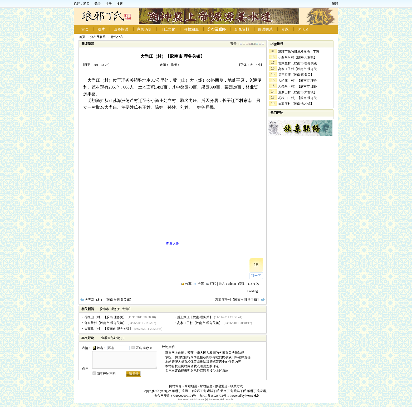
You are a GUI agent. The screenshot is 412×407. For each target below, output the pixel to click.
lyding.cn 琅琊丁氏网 (173, 391)
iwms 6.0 (252, 396)
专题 (285, 29)
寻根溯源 (191, 29)
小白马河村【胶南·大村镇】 (297, 57)
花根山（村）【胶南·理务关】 (105, 317)
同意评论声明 (106, 374)
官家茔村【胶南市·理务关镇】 (105, 323)
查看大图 (172, 244)
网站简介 (175, 386)
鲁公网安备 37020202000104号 (175, 395)
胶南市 (104, 309)
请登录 (134, 374)
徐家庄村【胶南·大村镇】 (296, 104)
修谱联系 (265, 29)
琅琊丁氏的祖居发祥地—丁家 (298, 51)
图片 (101, 29)
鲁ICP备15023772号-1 (213, 396)
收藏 (188, 284)
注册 (108, 4)
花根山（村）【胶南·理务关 (297, 98)
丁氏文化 (167, 29)
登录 (97, 4)
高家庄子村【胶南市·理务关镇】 (237, 300)
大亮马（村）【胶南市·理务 (297, 86)
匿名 (139, 348)
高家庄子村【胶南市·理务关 (297, 69)
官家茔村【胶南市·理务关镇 (297, 63)
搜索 (119, 4)
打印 (213, 284)
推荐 (201, 284)
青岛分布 (117, 37)
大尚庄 (126, 309)
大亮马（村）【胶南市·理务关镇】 (109, 300)
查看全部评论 (110, 338)
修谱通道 (221, 386)
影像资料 (241, 29)
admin (232, 284)
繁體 (335, 4)
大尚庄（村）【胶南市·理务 (297, 80)
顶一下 (256, 275)
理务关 (115, 309)
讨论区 (302, 29)
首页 (85, 29)
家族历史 (144, 29)
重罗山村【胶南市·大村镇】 (297, 92)
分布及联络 (216, 29)
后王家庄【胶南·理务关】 (195, 317)
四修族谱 (121, 29)
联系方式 (236, 386)
